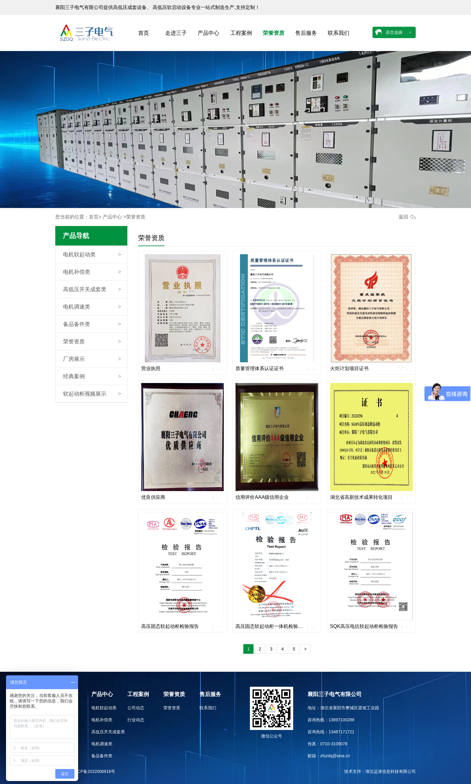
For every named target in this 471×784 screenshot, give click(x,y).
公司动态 (135, 707)
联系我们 (338, 33)
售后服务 (306, 33)
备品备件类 (76, 324)
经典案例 (74, 376)
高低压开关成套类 (84, 289)
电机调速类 (76, 307)
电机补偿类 (76, 272)
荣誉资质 (273, 33)
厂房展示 (74, 359)
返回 (403, 216)
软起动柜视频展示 (84, 394)
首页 (143, 33)
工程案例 (241, 33)
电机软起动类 (79, 255)
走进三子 (176, 33)
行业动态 (135, 719)
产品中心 (208, 33)
